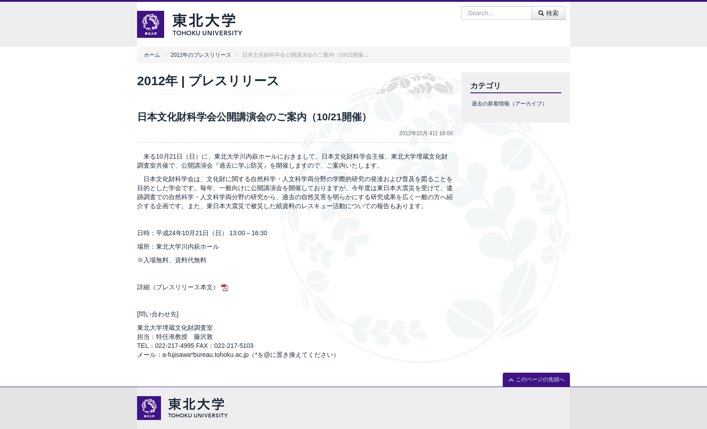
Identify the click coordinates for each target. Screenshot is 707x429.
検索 (548, 13)
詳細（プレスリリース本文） (178, 287)
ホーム (152, 55)
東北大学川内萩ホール (187, 246)
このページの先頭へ (536, 379)
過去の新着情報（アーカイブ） (509, 103)
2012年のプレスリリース (201, 55)
